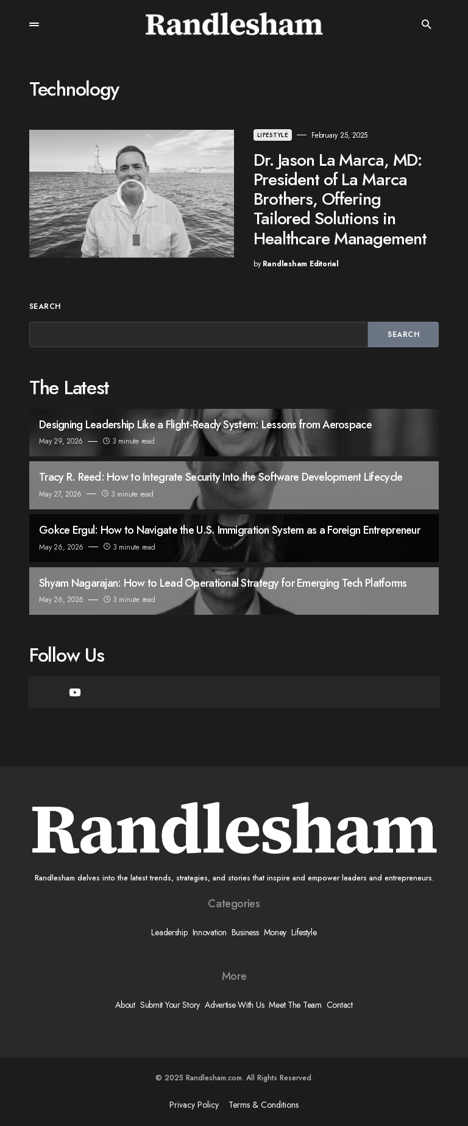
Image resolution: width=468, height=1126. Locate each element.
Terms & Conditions (264, 1104)
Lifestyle (272, 135)
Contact (340, 1005)
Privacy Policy (194, 1104)
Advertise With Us (234, 1005)
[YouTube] (75, 692)
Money (275, 932)
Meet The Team (295, 1005)
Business (245, 932)
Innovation (210, 932)
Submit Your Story (170, 1005)
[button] (34, 24)
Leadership (169, 932)
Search (45, 306)
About (125, 1005)
